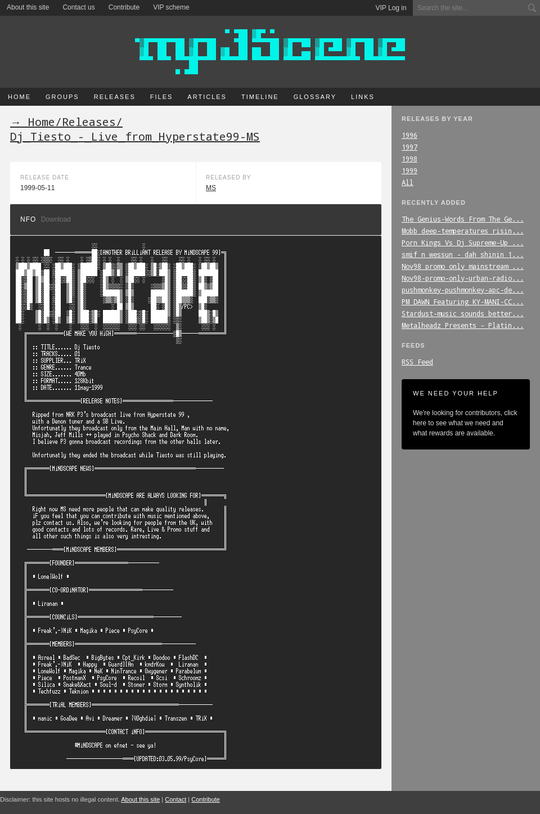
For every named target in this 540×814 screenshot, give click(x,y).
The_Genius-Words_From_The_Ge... (463, 218)
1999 (409, 170)
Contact (175, 799)
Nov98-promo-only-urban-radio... (463, 277)
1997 (409, 146)
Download (56, 219)
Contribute (124, 7)
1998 (409, 158)
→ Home (32, 121)
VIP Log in (391, 8)
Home (19, 96)
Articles (207, 96)
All (407, 182)
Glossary (315, 96)
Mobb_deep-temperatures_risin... (463, 230)
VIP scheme (171, 7)
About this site (28, 7)
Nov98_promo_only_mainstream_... (463, 266)
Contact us (78, 7)
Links (363, 96)
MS (211, 188)
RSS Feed (417, 361)
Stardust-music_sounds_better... (463, 313)
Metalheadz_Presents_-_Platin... (463, 325)
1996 (409, 135)
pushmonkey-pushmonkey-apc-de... (463, 289)
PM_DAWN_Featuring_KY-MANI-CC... (463, 301)
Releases (115, 96)
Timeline (260, 96)
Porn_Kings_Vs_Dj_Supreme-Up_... (463, 242)
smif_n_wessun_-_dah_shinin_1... (463, 254)
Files (161, 96)
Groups (62, 96)
